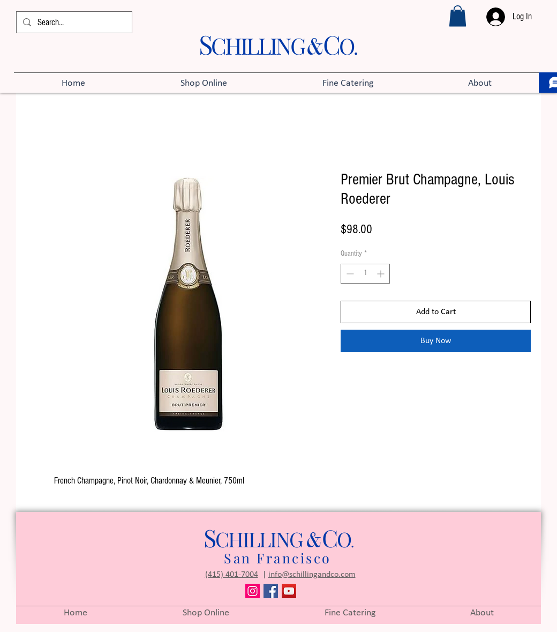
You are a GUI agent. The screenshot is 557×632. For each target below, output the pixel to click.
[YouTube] (289, 591)
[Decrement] (349, 273)
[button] (457, 15)
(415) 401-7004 (231, 574)
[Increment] (381, 273)
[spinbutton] (365, 273)
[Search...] (73, 22)
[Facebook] (271, 591)
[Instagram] (252, 591)
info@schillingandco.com (312, 574)
